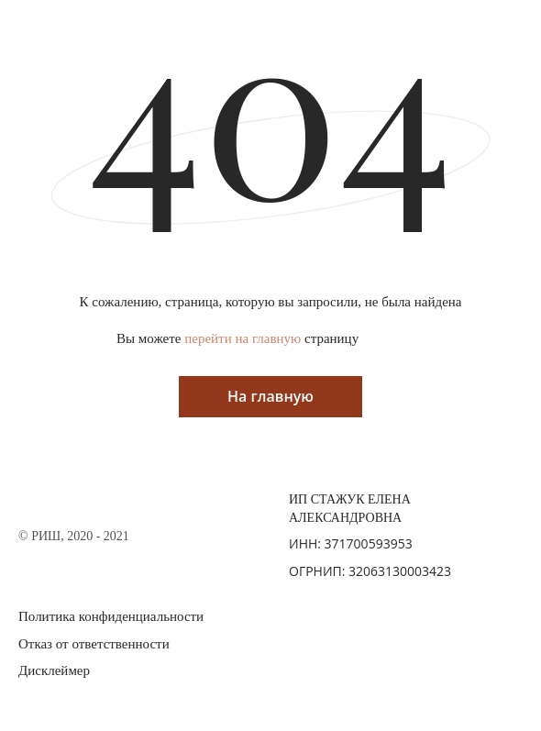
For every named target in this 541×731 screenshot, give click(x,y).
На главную (270, 396)
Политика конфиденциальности (111, 616)
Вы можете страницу (237, 338)
